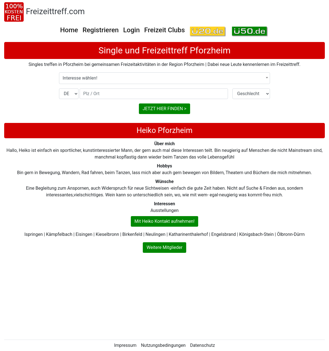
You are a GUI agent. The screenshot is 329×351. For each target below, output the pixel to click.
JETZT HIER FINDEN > (164, 108)
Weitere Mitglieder (164, 247)
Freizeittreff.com (55, 11)
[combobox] (164, 78)
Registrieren (100, 30)
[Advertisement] (164, 296)
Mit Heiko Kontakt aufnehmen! (164, 221)
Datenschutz (202, 345)
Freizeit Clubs (164, 30)
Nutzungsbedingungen (163, 345)
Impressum (125, 345)
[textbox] (164, 78)
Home (69, 30)
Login (131, 30)
